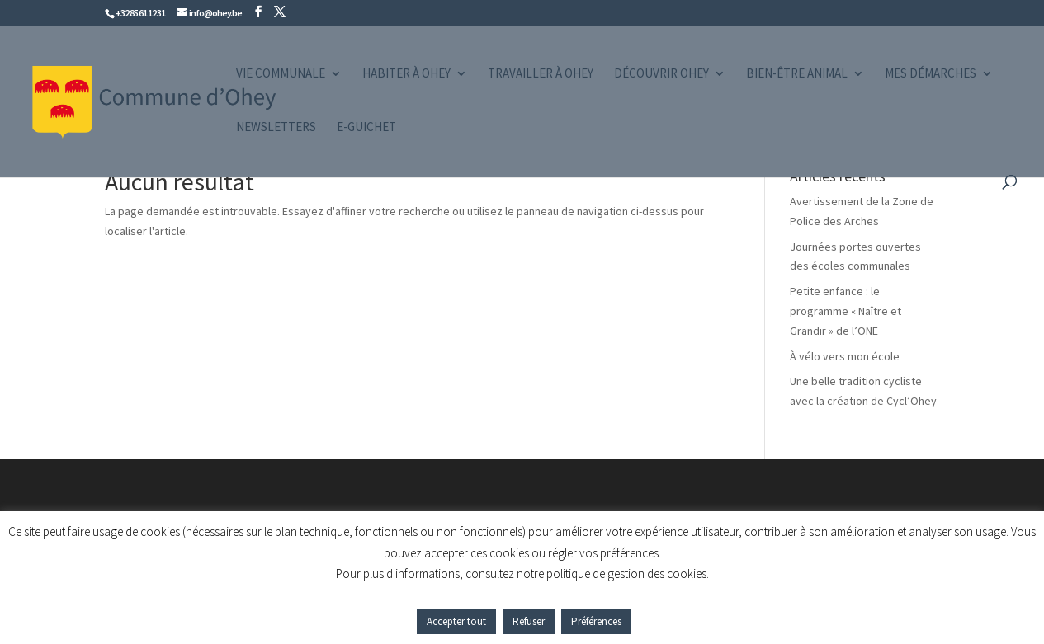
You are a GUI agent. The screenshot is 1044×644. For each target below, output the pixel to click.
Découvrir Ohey (661, 74)
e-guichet (366, 127)
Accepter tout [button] (456, 621)
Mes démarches (930, 74)
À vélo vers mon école (845, 356)
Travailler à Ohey (540, 74)
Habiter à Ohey (406, 74)
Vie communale (280, 74)
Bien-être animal (797, 74)
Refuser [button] (529, 621)
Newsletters (276, 127)
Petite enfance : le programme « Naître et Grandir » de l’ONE (845, 311)
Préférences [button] (596, 621)
